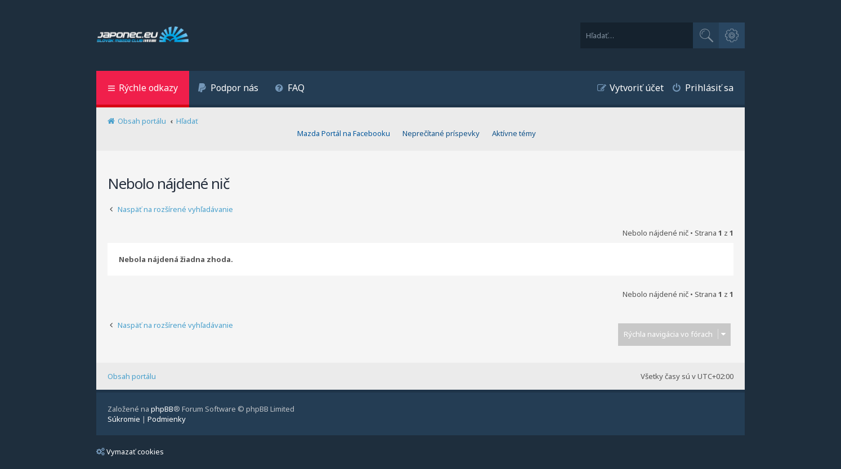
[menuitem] (228, 89)
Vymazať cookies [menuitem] (130, 452)
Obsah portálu (132, 376)
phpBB (162, 409)
